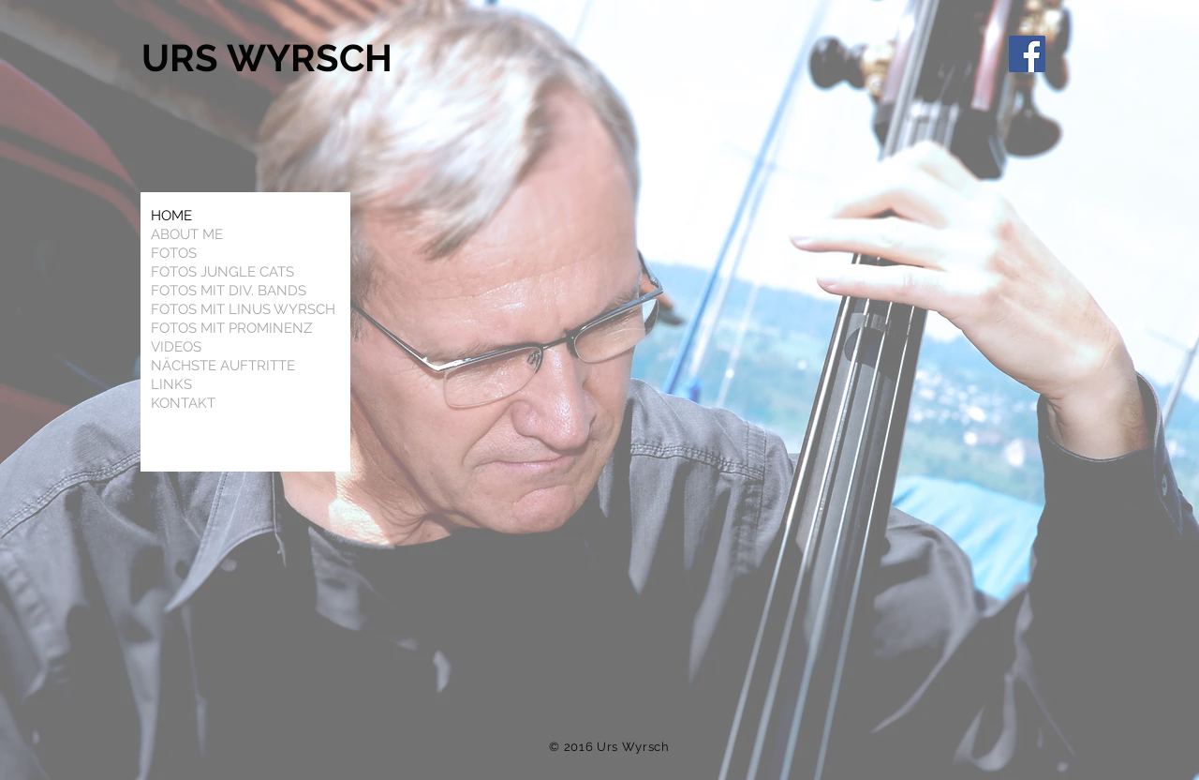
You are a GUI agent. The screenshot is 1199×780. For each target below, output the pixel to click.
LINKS (171, 384)
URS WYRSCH (271, 58)
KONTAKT (183, 403)
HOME (171, 215)
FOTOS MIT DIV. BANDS (228, 290)
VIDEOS (176, 346)
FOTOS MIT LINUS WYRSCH (243, 309)
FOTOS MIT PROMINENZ (231, 328)
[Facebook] (1027, 54)
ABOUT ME (187, 234)
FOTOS (174, 253)
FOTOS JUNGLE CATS (222, 271)
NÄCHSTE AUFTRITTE (223, 365)
